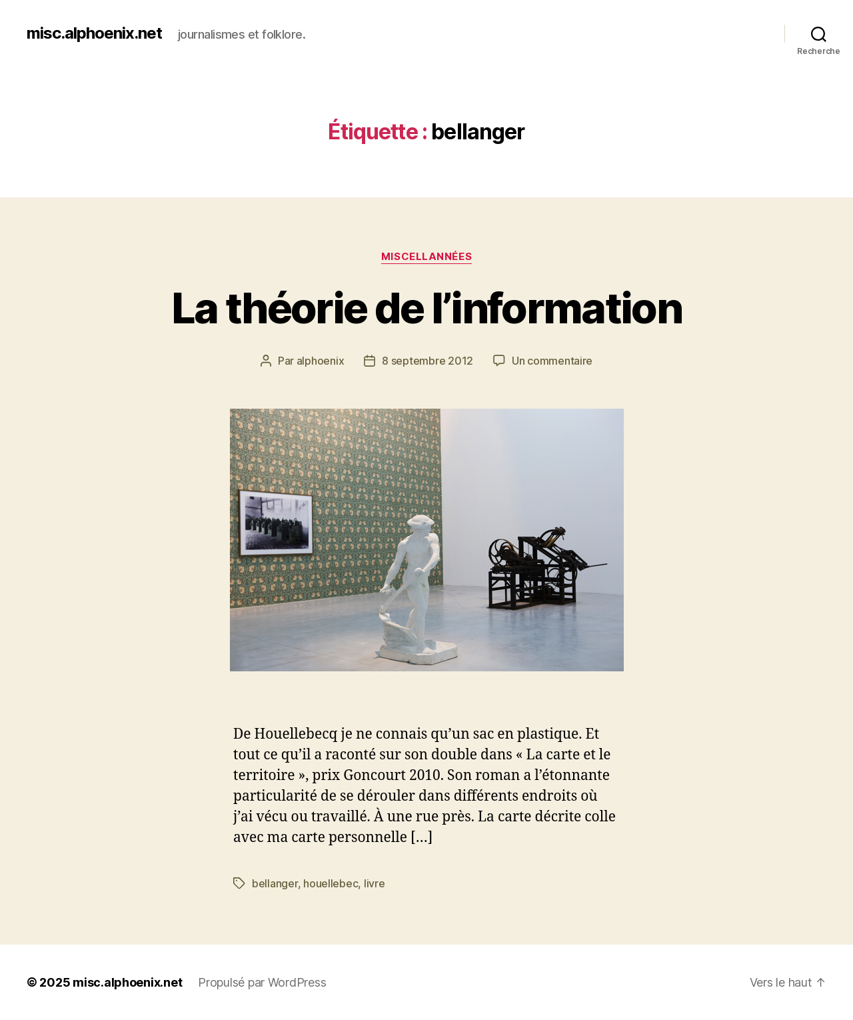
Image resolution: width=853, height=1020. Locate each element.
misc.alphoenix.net (94, 33)
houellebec (330, 883)
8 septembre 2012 (427, 360)
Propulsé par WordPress (262, 982)
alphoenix (321, 360)
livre (374, 883)
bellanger (275, 883)
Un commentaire (552, 360)
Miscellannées (426, 257)
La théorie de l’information (426, 307)
